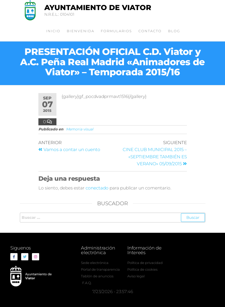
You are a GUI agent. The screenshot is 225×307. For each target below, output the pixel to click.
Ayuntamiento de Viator (97, 7)
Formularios (116, 31)
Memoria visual (79, 129)
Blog (174, 31)
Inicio (53, 31)
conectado (97, 187)
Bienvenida (80, 31)
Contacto (150, 31)
